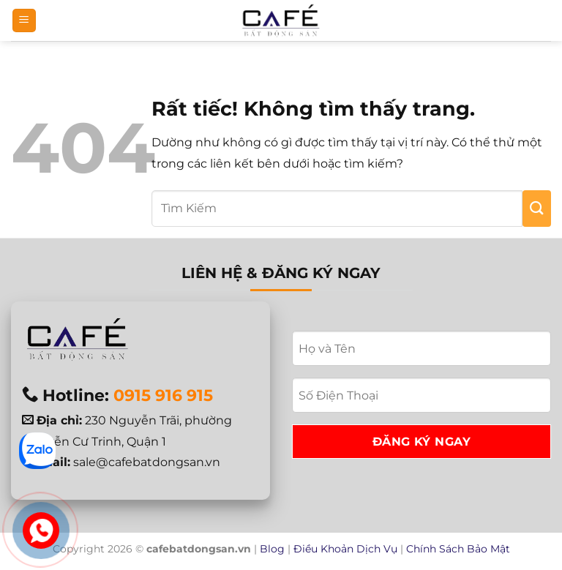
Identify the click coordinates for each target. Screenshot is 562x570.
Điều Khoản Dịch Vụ (345, 548)
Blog (272, 548)
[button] (24, 21)
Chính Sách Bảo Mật (458, 548)
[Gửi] (536, 208)
